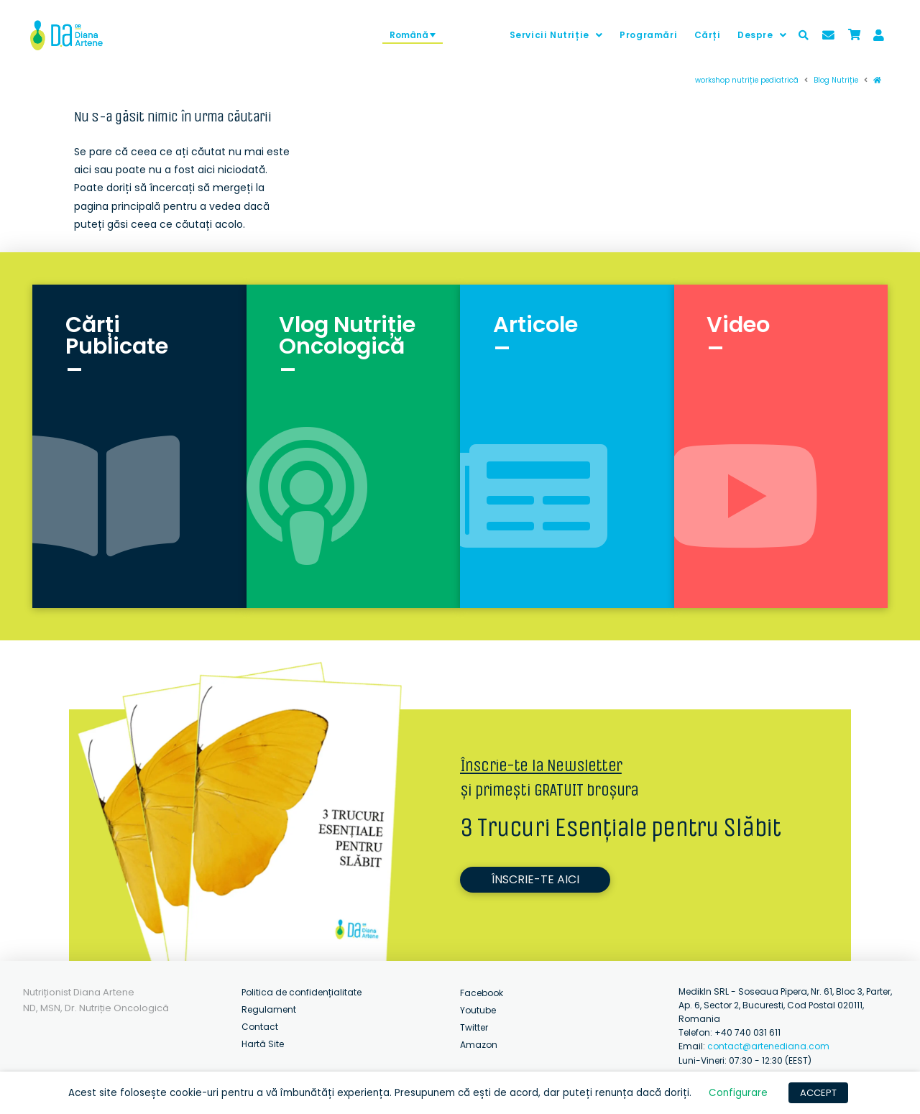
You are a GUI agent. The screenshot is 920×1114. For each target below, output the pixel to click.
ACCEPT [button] (818, 1093)
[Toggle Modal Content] (803, 35)
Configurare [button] (738, 1093)
